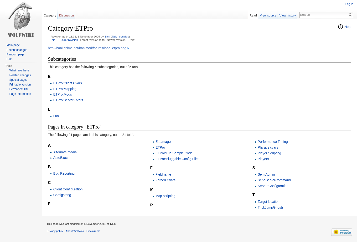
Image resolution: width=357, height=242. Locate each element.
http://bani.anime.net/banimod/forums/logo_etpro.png (87, 48)
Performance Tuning (273, 142)
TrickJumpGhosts (271, 207)
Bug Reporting (64, 173)
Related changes (20, 75)
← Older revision (67, 39)
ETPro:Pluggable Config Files (177, 159)
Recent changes (16, 50)
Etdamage (163, 142)
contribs (124, 36)
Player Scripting (269, 153)
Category (50, 15)
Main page (13, 45)
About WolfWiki (75, 231)
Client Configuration (68, 189)
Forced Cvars (165, 180)
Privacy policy (55, 231)
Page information (20, 94)
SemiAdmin (266, 174)
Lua (56, 116)
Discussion (66, 15)
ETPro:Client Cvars (67, 83)
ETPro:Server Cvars (68, 100)
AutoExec (60, 158)
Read (253, 15)
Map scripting (165, 196)
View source (268, 15)
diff (53, 39)
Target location (268, 202)
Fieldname (163, 174)
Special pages (18, 79)
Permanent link (18, 89)
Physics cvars (268, 147)
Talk (114, 36)
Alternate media (65, 152)
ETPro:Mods (62, 94)
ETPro (160, 147)
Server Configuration (273, 186)
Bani (107, 36)
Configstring (62, 195)
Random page (15, 54)
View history (287, 15)
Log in (349, 4)
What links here (19, 70)
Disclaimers (93, 231)
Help (347, 27)
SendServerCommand (274, 180)
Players (263, 159)
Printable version (20, 84)
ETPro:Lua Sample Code (174, 153)
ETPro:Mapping (64, 89)
